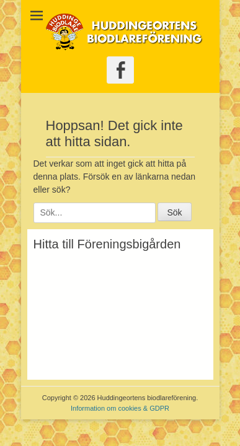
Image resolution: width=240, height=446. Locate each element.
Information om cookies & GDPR (120, 408)
